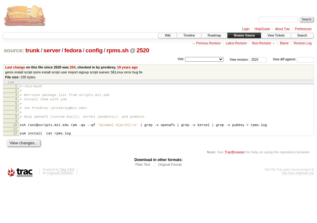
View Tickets (275, 35)
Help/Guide (262, 29)
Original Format (170, 174)
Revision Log (303, 43)
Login (246, 29)
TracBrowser (234, 161)
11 (15, 137)
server (51, 50)
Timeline (189, 35)
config (93, 50)
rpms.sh (117, 50)
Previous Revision (208, 43)
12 (15, 141)
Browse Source (244, 35)
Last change (15, 67)
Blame (284, 43)
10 (15, 132)
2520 (143, 50)
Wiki (168, 35)
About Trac (282, 29)
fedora (73, 50)
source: (14, 50)
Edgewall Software (60, 182)
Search (302, 35)
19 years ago (127, 67)
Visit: (180, 59)
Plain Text (142, 174)
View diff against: (293, 59)
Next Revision (261, 43)
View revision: (239, 59)
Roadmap (214, 35)
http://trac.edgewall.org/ (298, 182)
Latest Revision (236, 43)
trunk (32, 50)
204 (72, 67)
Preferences (303, 29)
